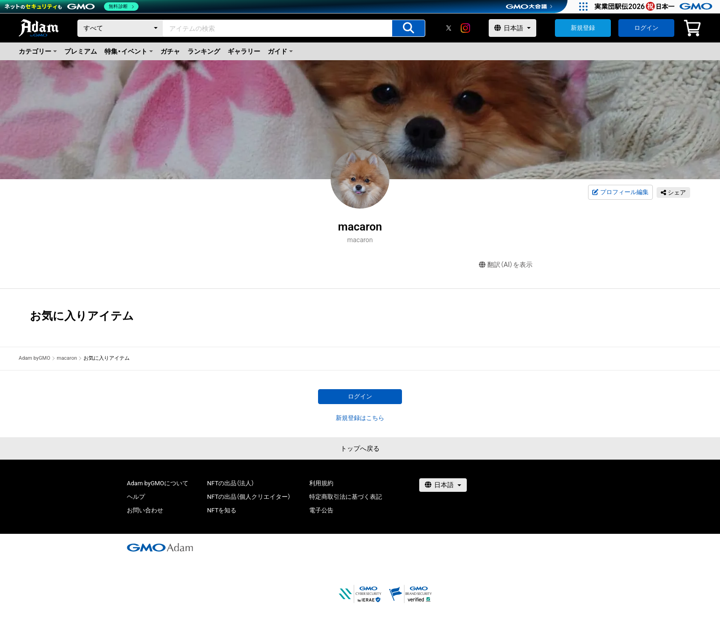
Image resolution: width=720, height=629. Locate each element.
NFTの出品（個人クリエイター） (249, 496)
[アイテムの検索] (408, 28)
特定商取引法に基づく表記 (345, 496)
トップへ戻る (360, 448)
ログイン (646, 27)
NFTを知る (221, 510)
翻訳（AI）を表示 (506, 265)
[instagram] (465, 28)
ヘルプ (136, 496)
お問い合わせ (145, 510)
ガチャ (170, 51)
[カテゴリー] (120, 28)
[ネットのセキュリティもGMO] (71, 6)
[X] (448, 28)
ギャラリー (244, 51)
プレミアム (80, 51)
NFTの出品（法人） (230, 483)
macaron (67, 358)
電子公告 (321, 510)
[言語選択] (512, 28)
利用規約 (321, 483)
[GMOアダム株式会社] (160, 547)
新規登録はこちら (360, 417)
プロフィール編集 (620, 192)
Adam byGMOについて (157, 483)
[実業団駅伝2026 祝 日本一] (655, 6)
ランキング (203, 51)
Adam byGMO (34, 358)
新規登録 (583, 27)
